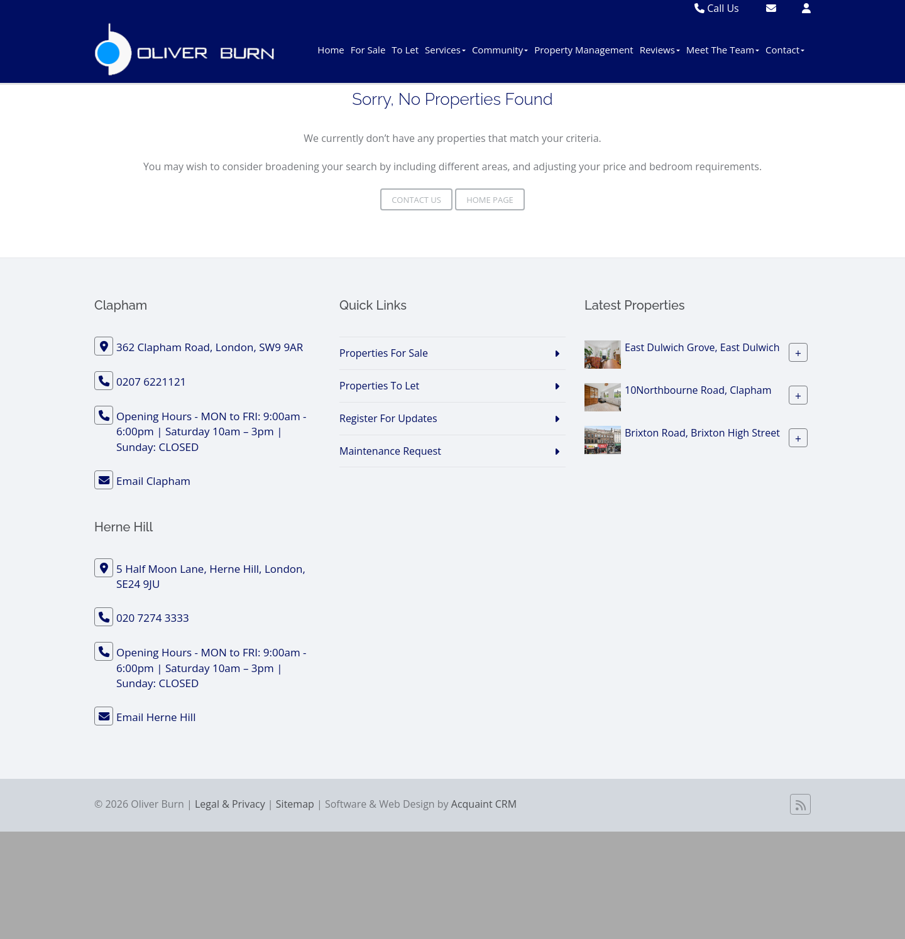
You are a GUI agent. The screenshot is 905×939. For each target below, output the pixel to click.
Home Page (489, 199)
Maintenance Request (390, 451)
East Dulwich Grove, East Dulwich (702, 347)
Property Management (583, 49)
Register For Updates (388, 418)
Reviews (660, 49)
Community (500, 49)
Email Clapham (153, 481)
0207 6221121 (151, 381)
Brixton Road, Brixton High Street (702, 433)
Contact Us (416, 199)
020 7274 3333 (152, 618)
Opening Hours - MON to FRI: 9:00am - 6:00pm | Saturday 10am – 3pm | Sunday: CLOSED (211, 431)
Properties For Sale (383, 353)
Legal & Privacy (230, 804)
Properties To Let (379, 386)
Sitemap (295, 804)
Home (330, 49)
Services (445, 49)
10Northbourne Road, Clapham (698, 390)
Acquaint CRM (484, 804)
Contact (784, 49)
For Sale (368, 49)
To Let (405, 49)
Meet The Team (722, 49)
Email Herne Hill (155, 717)
